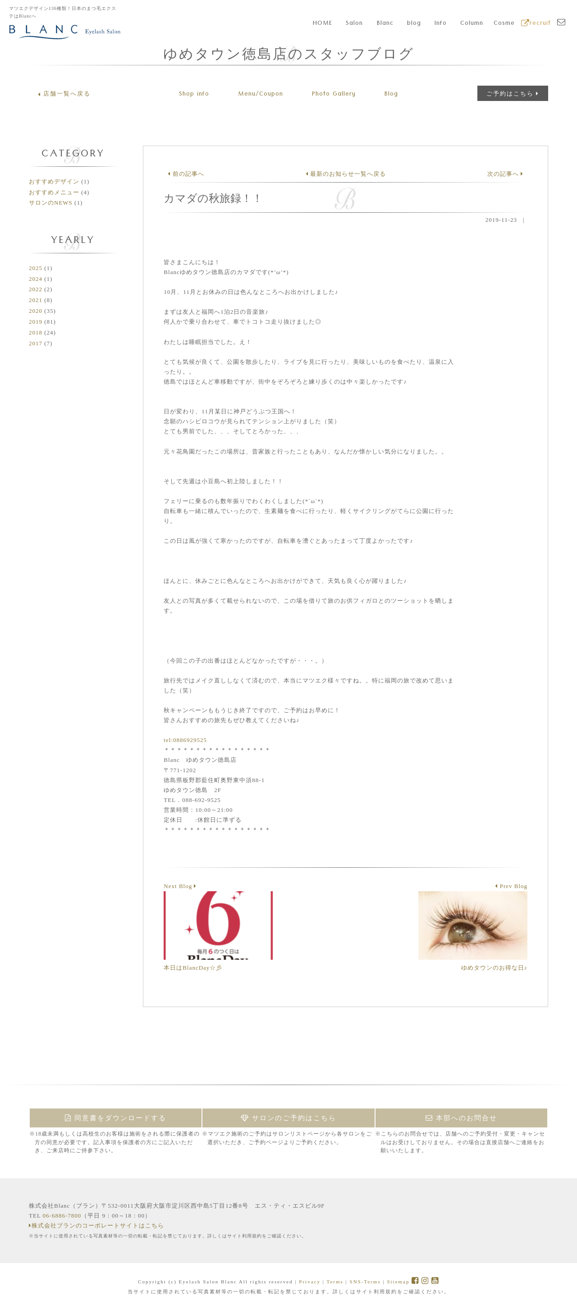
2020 (35, 310)
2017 (35, 343)
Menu (260, 94)
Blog (391, 94)
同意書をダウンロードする (115, 1118)
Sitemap (398, 1281)
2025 (35, 268)
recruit (536, 24)
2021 (35, 300)
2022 (35, 289)
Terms (334, 1281)
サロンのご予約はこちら (288, 1118)
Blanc (385, 24)
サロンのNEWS (51, 202)
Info (441, 24)
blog (414, 24)
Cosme (504, 24)
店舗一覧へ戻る (64, 93)
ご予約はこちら (512, 93)
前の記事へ (186, 173)
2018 (35, 332)
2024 (35, 278)
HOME (322, 24)
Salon (354, 24)
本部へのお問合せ (461, 1118)
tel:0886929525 (185, 740)
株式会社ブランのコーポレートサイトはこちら (96, 1225)
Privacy (310, 1281)
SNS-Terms (365, 1281)
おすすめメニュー (54, 192)
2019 (35, 321)
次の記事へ (505, 173)
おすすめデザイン (54, 181)
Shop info (194, 94)
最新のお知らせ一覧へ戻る (346, 173)
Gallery (334, 94)
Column (471, 24)
